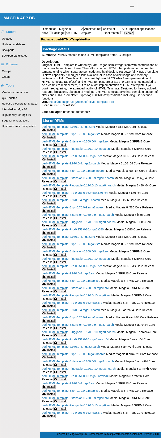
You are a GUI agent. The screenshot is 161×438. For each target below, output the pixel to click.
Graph (6, 76)
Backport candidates (14, 55)
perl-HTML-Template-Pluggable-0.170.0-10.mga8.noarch (79, 185)
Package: (58, 33)
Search (128, 33)
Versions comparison (15, 92)
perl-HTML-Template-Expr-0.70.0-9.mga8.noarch (73, 170)
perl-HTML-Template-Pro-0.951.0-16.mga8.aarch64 (75, 339)
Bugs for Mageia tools (15, 120)
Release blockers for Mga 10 (20, 103)
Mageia (38, 6)
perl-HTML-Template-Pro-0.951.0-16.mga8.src (72, 156)
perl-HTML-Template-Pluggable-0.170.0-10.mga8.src (76, 148)
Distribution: (50, 29)
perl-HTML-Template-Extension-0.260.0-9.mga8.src (75, 141)
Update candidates (13, 44)
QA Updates (9, 97)
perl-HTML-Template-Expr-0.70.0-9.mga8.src (71, 134)
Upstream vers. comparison (19, 126)
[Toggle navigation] (132, 6)
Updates (7, 38)
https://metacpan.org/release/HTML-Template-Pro (82, 101)
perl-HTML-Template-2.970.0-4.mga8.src (68, 126)
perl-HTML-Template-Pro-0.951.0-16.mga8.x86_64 (75, 192)
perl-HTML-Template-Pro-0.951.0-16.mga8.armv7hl (75, 376)
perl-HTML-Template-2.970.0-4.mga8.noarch (71, 163)
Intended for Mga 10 (14, 109)
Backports (8, 50)
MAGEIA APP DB (19, 18)
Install (48, 130)
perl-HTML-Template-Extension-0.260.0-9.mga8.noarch (78, 178)
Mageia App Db (78, 434)
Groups (6, 71)
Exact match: (111, 33)
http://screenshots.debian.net (125, 434)
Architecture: (92, 29)
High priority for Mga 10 (16, 114)
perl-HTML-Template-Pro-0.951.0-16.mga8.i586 (73, 229)
